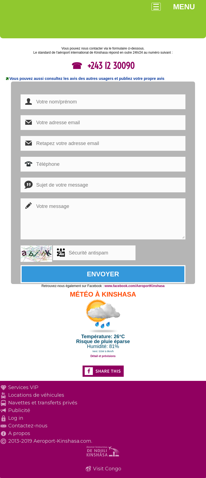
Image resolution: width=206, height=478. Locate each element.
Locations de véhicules (36, 395)
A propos (19, 433)
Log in (15, 418)
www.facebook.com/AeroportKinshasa (135, 286)
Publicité (19, 410)
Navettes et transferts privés (42, 403)
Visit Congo (107, 469)
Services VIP (23, 387)
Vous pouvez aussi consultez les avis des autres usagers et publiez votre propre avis (86, 78)
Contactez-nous (27, 426)
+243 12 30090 (110, 65)
